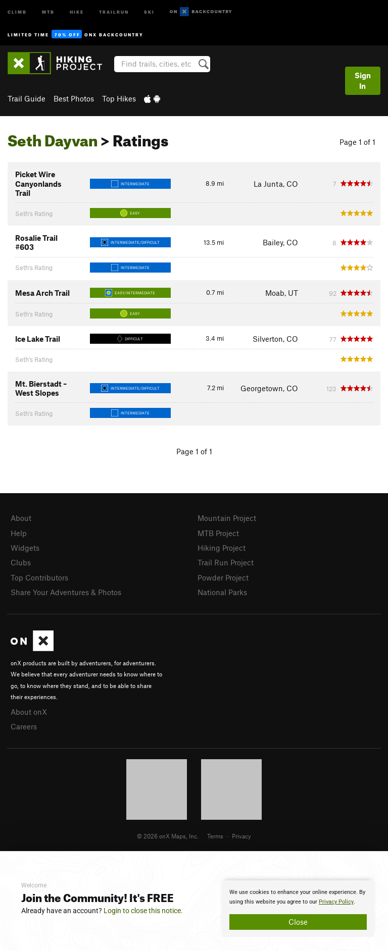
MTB (48, 11)
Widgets (25, 547)
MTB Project (218, 533)
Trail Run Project (226, 562)
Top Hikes (119, 98)
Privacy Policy (336, 902)
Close (298, 921)
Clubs (21, 562)
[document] (298, 908)
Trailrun (114, 11)
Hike (77, 11)
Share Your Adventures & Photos (66, 592)
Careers (24, 726)
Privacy (241, 835)
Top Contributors (39, 577)
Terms (215, 835)
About (21, 517)
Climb (17, 11)
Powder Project (223, 577)
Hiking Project (222, 547)
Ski (149, 11)
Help (19, 533)
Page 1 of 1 (357, 141)
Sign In (363, 80)
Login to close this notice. (143, 911)
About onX (29, 711)
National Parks (222, 592)
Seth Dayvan (53, 138)
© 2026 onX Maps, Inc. (168, 835)
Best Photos (74, 98)
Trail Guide (26, 98)
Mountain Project (227, 517)
